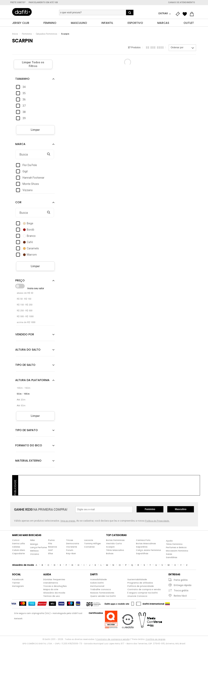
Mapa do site (50, 589)
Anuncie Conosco (137, 596)
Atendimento (50, 583)
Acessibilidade (98, 579)
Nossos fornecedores (102, 593)
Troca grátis (181, 590)
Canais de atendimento (181, 2)
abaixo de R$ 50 (25, 293)
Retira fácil (180, 596)
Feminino (27, 34)
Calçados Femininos (46, 34)
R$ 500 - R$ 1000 (25, 316)
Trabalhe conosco (100, 589)
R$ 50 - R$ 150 (24, 299)
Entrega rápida (182, 585)
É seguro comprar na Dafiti (142, 593)
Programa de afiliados (140, 583)
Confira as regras (155, 639)
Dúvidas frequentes (54, 579)
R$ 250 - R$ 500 (24, 311)
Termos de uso (51, 596)
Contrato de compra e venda (144, 589)
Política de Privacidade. (157, 521)
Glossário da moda (54, 593)
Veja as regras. (68, 521)
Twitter (16, 583)
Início (15, 34)
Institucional (97, 586)
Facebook (17, 579)
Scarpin (65, 34)
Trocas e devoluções (55, 586)
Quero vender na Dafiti (103, 596)
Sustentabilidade (137, 579)
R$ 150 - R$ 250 (24, 305)
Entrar (163, 13)
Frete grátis (181, 580)
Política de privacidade (140, 586)
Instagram (18, 586)
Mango (34, 544)
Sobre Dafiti (97, 583)
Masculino (180, 509)
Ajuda (169, 540)
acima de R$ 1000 (26, 322)
